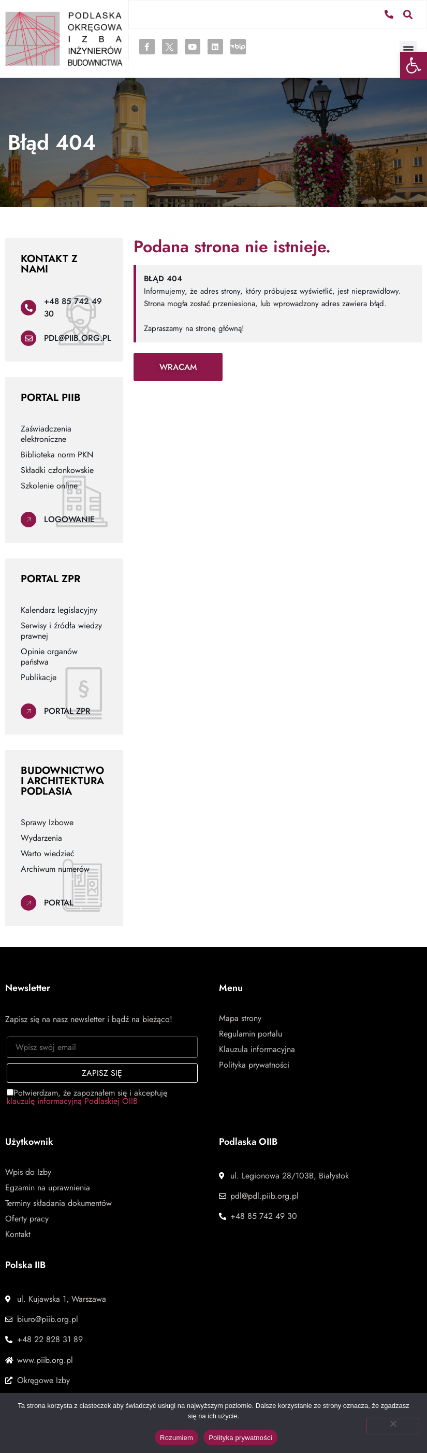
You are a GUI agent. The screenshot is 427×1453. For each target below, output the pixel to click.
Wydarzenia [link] (41, 838)
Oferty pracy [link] (27, 1219)
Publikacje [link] (38, 677)
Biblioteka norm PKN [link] (57, 455)
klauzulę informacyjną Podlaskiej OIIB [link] (72, 1101)
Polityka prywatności (240, 1438)
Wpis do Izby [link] (28, 1172)
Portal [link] (58, 903)
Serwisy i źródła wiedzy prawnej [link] (61, 631)
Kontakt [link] (18, 1234)
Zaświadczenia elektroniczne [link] (46, 434)
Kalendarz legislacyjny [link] (59, 610)
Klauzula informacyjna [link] (257, 1049)
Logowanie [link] (69, 519)
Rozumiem (176, 1438)
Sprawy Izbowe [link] (47, 822)
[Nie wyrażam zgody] (392, 1426)
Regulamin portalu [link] (250, 1034)
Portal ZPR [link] (67, 711)
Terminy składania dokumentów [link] (58, 1203)
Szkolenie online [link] (49, 486)
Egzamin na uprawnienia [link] (47, 1188)
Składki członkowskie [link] (57, 470)
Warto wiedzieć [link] (48, 853)
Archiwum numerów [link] (55, 869)
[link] (413, 65)
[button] (408, 13)
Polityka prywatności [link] (254, 1065)
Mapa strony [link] (240, 1018)
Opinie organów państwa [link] (49, 656)
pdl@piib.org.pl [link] (77, 338)
